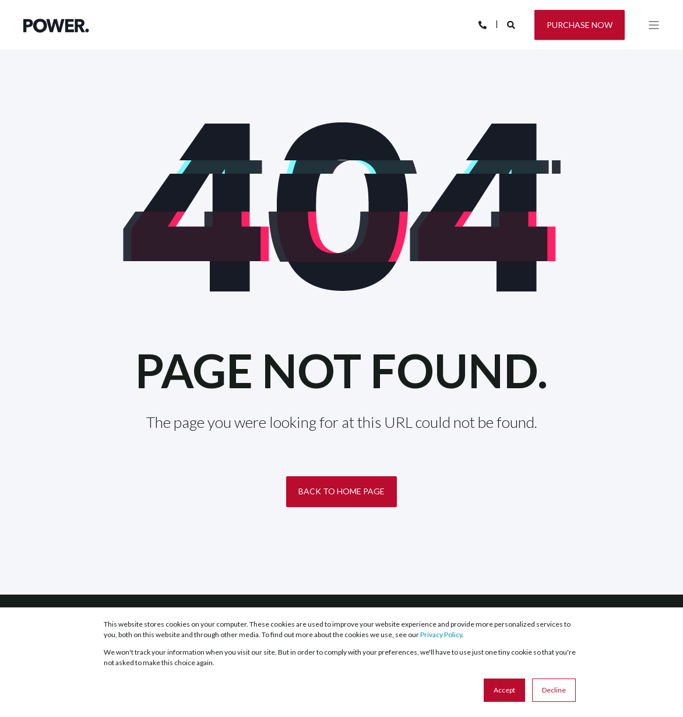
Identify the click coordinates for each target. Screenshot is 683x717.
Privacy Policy (441, 634)
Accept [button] (504, 690)
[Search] (512, 24)
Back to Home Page (341, 491)
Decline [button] (554, 690)
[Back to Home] (56, 25)
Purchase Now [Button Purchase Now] (579, 24)
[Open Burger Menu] (654, 25)
